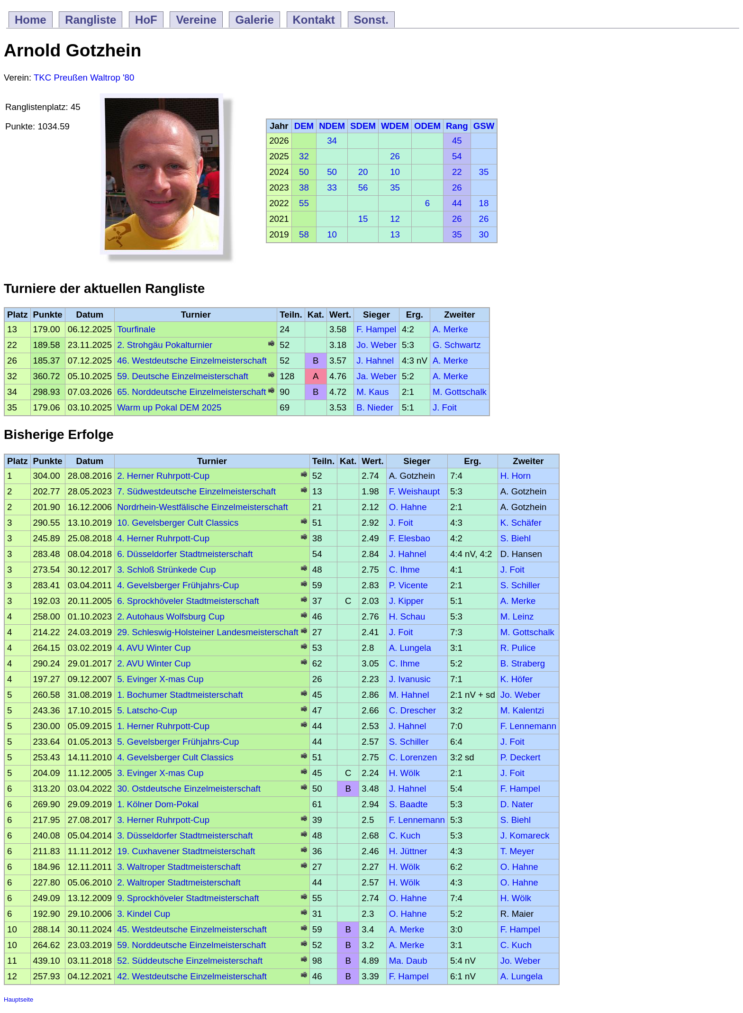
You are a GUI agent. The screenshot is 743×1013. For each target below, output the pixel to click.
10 (395, 172)
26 (395, 156)
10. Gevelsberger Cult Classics (177, 523)
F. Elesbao (409, 538)
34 (332, 141)
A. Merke (450, 329)
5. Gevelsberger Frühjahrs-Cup (178, 742)
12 (395, 219)
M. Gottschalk (460, 392)
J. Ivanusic (410, 679)
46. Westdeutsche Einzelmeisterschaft (192, 360)
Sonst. (371, 19)
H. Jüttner (408, 851)
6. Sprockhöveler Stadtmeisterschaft (188, 601)
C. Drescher (412, 710)
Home (30, 19)
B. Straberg (522, 663)
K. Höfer (516, 679)
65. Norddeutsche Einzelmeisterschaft (191, 392)
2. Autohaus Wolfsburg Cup (171, 616)
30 (484, 234)
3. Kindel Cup (143, 914)
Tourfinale (136, 329)
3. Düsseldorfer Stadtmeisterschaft (185, 835)
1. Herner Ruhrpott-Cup (163, 726)
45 (457, 141)
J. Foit (445, 407)
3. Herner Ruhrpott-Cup (163, 820)
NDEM (332, 126)
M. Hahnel (409, 695)
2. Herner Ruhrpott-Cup (163, 476)
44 (457, 203)
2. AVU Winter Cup (153, 663)
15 (363, 219)
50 (304, 172)
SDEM (363, 126)
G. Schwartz (457, 345)
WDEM (395, 126)
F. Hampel (376, 329)
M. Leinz (517, 616)
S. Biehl (515, 538)
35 (484, 172)
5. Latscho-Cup (147, 710)
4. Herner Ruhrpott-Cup (163, 538)
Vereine (196, 19)
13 (395, 234)
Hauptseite (18, 999)
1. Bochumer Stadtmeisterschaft (180, 695)
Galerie (254, 19)
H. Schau (407, 616)
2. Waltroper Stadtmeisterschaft (179, 882)
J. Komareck (525, 835)
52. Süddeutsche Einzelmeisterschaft (190, 961)
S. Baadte (408, 804)
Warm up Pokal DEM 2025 (169, 407)
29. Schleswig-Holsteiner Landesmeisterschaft (208, 632)
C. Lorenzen (413, 757)
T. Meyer (517, 851)
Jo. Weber (376, 345)
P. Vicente (408, 585)
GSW (484, 126)
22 (457, 172)
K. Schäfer (521, 523)
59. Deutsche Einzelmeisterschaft (182, 376)
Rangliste (90, 19)
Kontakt (314, 19)
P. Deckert (520, 757)
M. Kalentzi (522, 710)
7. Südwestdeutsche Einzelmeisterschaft (196, 491)
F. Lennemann (528, 726)
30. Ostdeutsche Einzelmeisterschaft (189, 789)
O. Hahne (408, 507)
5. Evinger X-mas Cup (160, 679)
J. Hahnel (375, 360)
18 (484, 203)
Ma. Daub (408, 961)
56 (363, 187)
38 (304, 187)
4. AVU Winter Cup (153, 648)
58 (304, 234)
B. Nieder (374, 407)
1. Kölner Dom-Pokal (158, 804)
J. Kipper (406, 601)
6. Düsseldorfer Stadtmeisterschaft (185, 554)
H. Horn (515, 476)
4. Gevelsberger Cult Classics (175, 757)
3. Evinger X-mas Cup (160, 773)
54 (457, 156)
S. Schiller (520, 585)
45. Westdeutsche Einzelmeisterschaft (192, 929)
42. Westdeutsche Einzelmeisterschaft (192, 976)
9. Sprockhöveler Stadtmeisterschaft (188, 898)
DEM (304, 126)
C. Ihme (404, 570)
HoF (146, 19)
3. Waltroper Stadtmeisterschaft (179, 867)
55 (304, 203)
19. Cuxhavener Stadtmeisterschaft (186, 851)
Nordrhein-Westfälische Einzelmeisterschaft (202, 507)
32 (304, 156)
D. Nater (516, 804)
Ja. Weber (376, 376)
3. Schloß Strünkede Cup (166, 570)
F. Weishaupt (414, 491)
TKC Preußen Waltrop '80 (84, 77)
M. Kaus (372, 392)
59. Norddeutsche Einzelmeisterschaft (191, 945)
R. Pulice (518, 648)
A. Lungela (410, 648)
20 (363, 172)
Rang (457, 126)
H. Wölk (404, 773)
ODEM (427, 126)
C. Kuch (404, 835)
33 (332, 187)
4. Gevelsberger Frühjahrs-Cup (178, 585)
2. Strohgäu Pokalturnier (164, 345)
